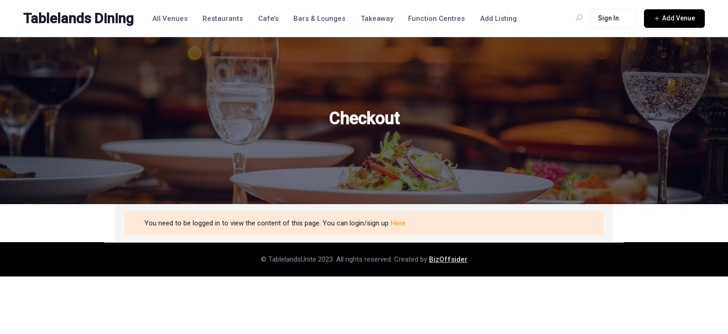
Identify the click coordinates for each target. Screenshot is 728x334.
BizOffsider (448, 259)
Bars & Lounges (319, 18)
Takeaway (377, 18)
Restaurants (222, 18)
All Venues (170, 18)
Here (398, 223)
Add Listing (498, 18)
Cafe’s (268, 18)
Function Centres (436, 18)
